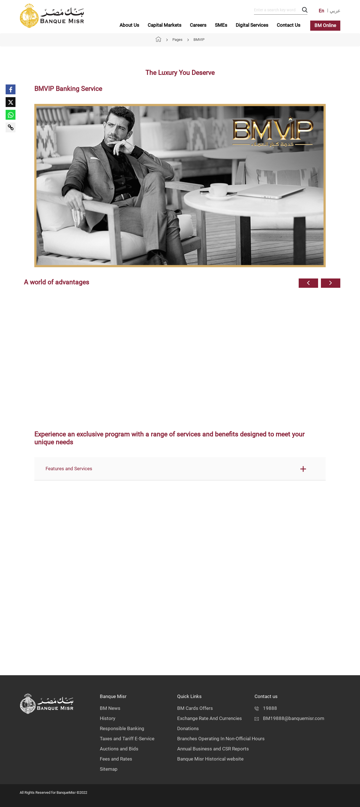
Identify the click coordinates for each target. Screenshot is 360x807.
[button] (308, 283)
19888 (266, 708)
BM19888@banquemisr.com (289, 718)
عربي (335, 11)
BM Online (325, 25)
